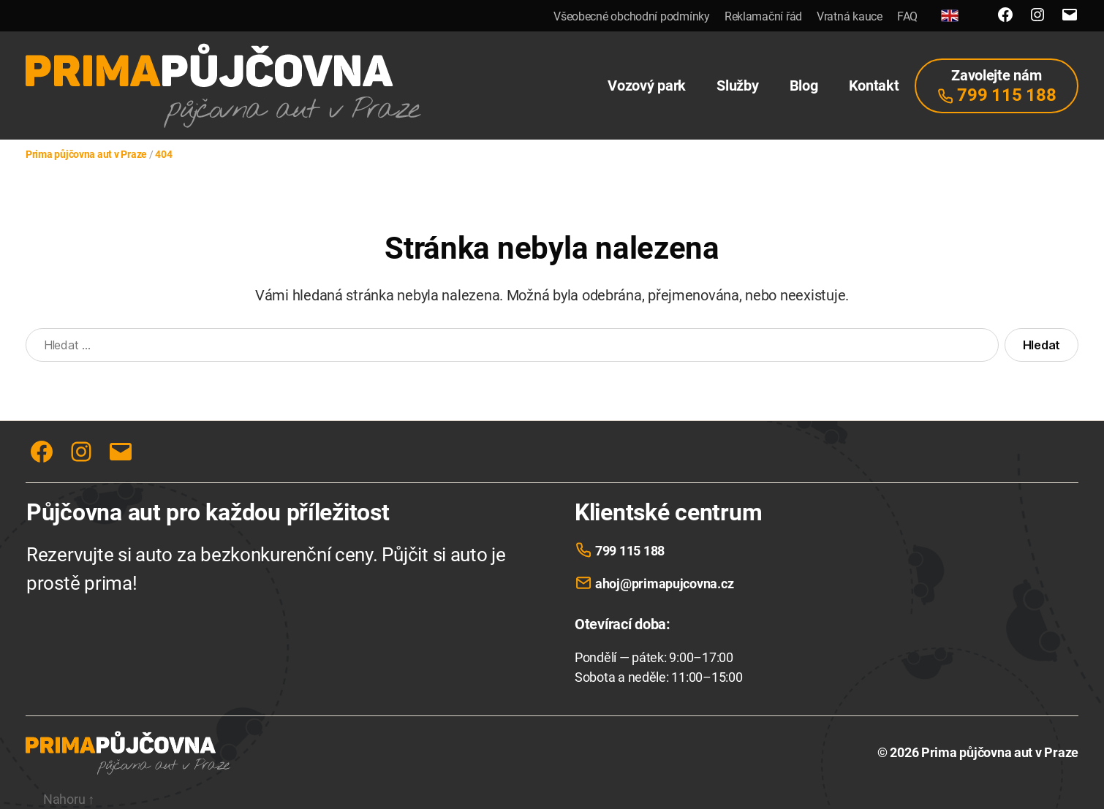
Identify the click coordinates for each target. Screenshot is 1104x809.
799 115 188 (630, 550)
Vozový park (647, 85)
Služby (737, 85)
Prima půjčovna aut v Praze (999, 752)
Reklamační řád (763, 16)
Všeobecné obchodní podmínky (631, 16)
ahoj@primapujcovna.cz (664, 583)
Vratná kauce (849, 16)
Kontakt (874, 85)
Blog (804, 85)
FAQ (907, 16)
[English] (949, 16)
